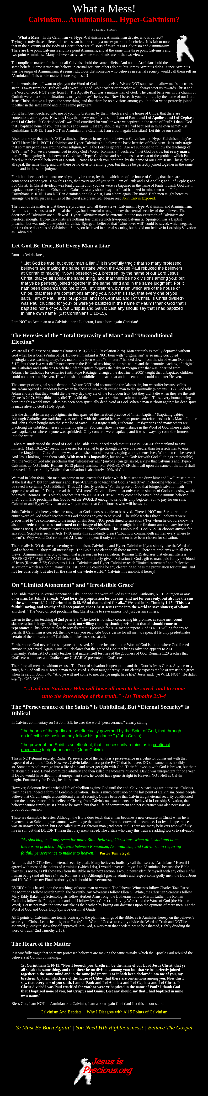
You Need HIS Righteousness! (109, 1027)
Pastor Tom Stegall (115, 853)
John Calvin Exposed (138, 198)
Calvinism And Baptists (61, 1012)
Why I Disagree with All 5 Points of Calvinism (127, 1012)
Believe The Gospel (170, 1027)
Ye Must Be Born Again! (43, 1027)
